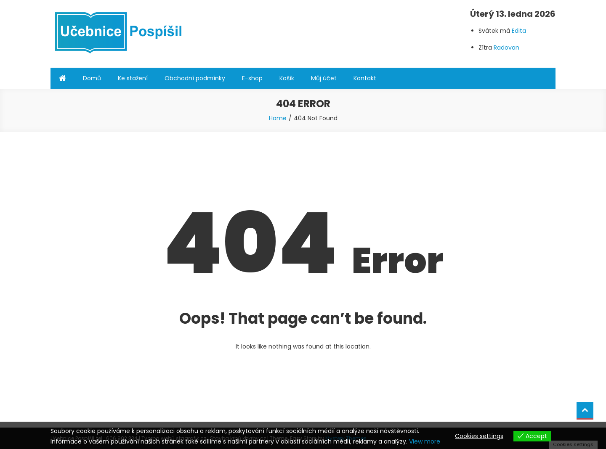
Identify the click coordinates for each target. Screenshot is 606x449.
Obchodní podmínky (195, 78)
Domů (92, 78)
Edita (519, 30)
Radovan (506, 47)
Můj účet (324, 78)
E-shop (252, 78)
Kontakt (365, 78)
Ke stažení (133, 78)
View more (424, 441)
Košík (286, 78)
